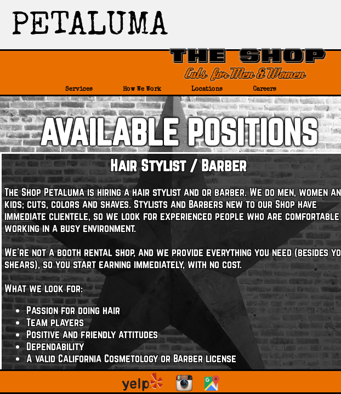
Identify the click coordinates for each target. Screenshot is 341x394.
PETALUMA (89, 27)
